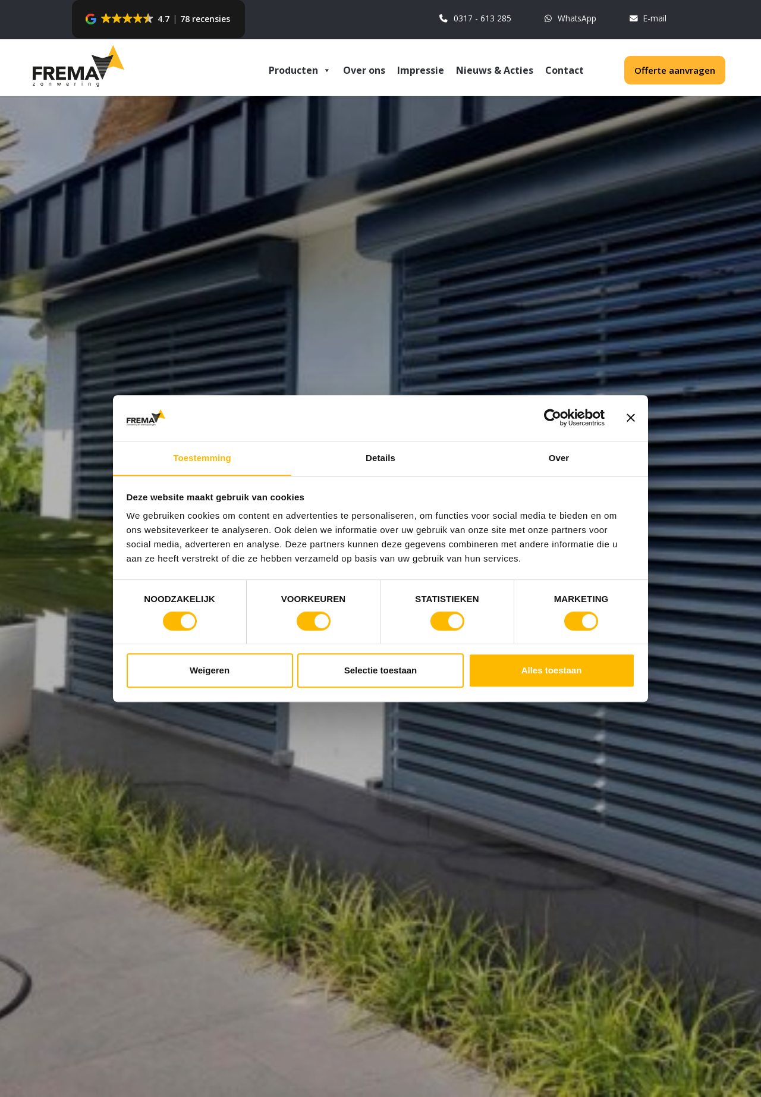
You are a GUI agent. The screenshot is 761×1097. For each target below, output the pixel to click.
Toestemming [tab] (202, 457)
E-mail (647, 19)
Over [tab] (559, 457)
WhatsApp (569, 19)
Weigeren (209, 671)
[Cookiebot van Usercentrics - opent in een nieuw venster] (553, 417)
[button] (158, 19)
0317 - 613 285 (474, 19)
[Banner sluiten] (631, 417)
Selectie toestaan (380, 671)
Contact (564, 70)
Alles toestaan (551, 671)
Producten (300, 69)
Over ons (364, 70)
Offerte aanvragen (674, 70)
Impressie (420, 70)
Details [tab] (380, 457)
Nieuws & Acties (494, 70)
